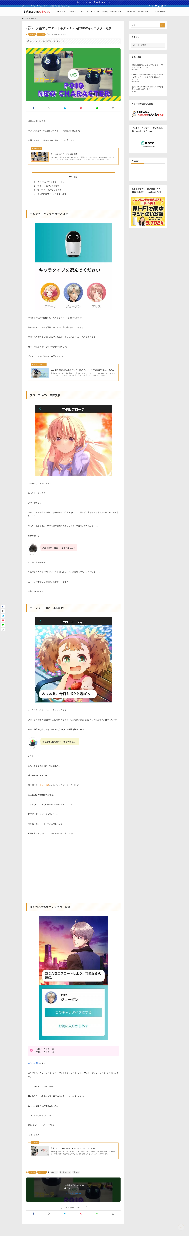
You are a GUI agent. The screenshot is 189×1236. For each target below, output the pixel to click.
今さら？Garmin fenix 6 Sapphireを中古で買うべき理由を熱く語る (148, 89)
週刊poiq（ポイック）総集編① (64, 154)
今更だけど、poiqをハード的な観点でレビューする (73, 1148)
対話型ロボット (65, 1172)
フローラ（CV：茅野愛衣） (49, 186)
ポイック (54, 1172)
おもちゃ (32, 34)
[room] (152, 6)
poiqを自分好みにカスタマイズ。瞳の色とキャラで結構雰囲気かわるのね (82, 370)
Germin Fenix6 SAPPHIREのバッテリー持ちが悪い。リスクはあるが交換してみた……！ (148, 78)
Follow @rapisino (73, 1193)
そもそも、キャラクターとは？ (50, 182)
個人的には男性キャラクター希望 (51, 194)
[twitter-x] (149, 6)
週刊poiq (76, 1172)
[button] (33, 108)
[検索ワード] (148, 25)
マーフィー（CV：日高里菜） (50, 190)
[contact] (162, 6)
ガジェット (41, 34)
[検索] (165, 6)
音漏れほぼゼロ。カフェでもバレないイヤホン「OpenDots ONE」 (148, 67)
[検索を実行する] (162, 25)
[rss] (159, 6)
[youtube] (155, 6)
